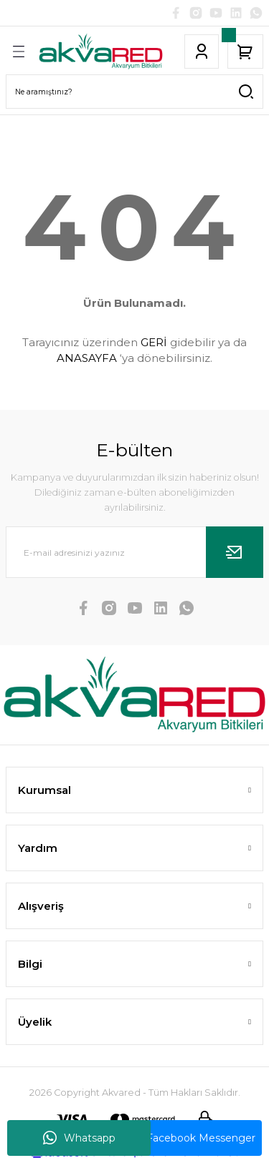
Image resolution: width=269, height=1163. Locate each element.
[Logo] (100, 51)
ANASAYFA (87, 358)
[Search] (134, 91)
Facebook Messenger (190, 1138)
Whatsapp (79, 1138)
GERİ (154, 342)
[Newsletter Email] (134, 552)
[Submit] (234, 552)
